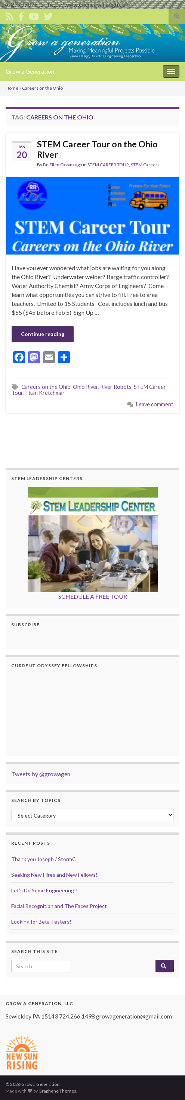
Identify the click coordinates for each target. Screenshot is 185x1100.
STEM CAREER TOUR (108, 164)
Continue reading (42, 334)
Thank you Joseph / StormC (43, 859)
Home (12, 88)
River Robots (116, 387)
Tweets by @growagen (40, 773)
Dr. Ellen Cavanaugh (62, 164)
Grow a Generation (30, 71)
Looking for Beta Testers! (41, 921)
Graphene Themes (57, 1091)
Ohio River (85, 387)
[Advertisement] (93, 439)
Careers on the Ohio (46, 387)
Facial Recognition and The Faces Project (59, 906)
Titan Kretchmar (45, 393)
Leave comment (154, 404)
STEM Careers (145, 164)
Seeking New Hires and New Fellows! (54, 875)
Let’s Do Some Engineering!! (44, 890)
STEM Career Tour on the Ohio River (97, 149)
